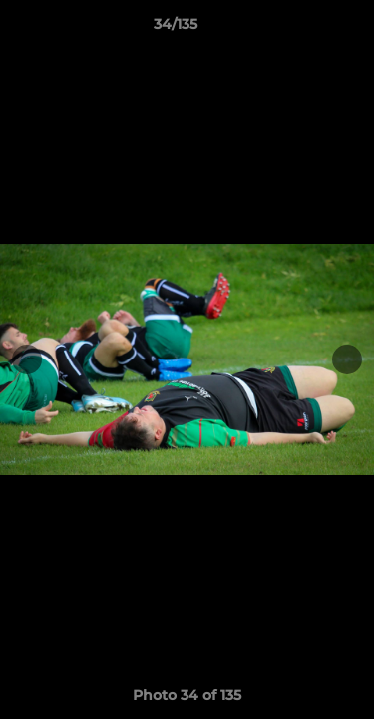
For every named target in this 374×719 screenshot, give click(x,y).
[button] (302, 29)
